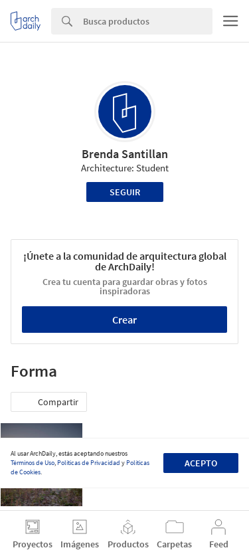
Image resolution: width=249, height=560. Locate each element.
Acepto (201, 463)
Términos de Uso (32, 462)
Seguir (125, 192)
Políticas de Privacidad (88, 462)
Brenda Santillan (125, 153)
